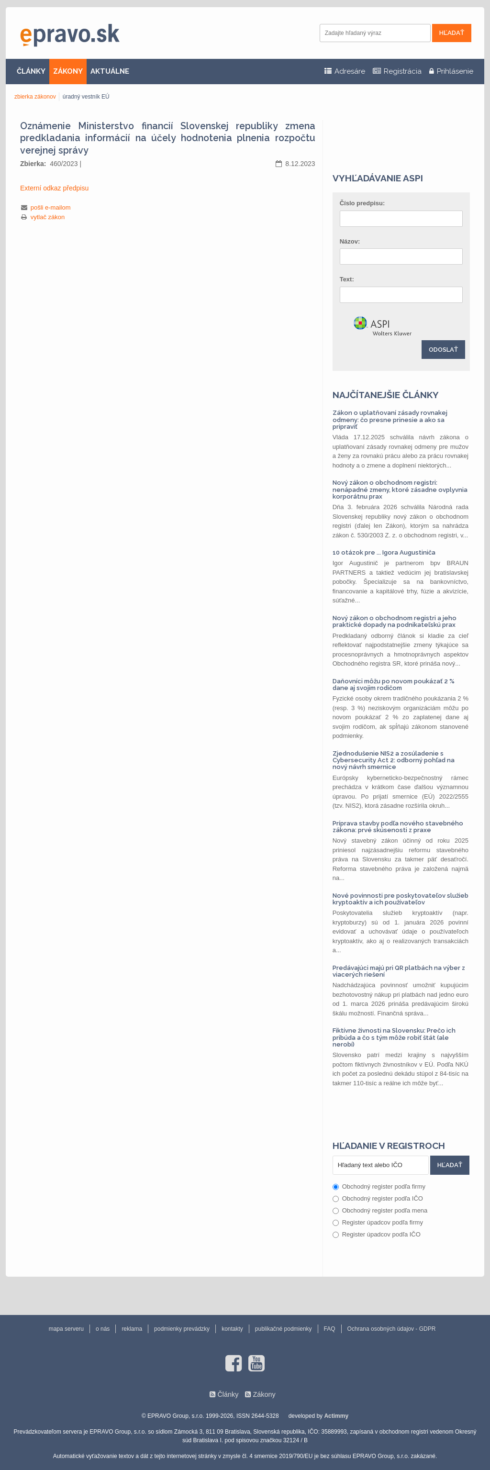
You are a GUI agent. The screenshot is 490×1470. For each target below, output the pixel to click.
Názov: (350, 241)
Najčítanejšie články (386, 395)
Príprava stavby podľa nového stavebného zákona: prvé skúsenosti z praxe (398, 827)
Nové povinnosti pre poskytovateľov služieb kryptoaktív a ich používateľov (400, 899)
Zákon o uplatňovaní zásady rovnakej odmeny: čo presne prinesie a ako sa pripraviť (390, 419)
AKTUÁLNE (109, 71)
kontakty (232, 1328)
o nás (103, 1328)
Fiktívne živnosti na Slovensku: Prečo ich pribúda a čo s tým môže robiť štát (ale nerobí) (394, 1037)
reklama (132, 1328)
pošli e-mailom (51, 207)
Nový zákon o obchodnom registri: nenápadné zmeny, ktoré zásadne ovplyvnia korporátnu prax (400, 489)
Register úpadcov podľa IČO (377, 1234)
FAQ (329, 1328)
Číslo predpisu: (362, 203)
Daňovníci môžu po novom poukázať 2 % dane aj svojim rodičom (394, 684)
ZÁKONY (68, 71)
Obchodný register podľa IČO (378, 1198)
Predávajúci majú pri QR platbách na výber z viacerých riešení (399, 971)
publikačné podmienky (283, 1328)
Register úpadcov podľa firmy (378, 1222)
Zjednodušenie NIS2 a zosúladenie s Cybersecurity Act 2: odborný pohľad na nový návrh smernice (394, 760)
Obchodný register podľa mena (380, 1210)
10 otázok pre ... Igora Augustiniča (384, 552)
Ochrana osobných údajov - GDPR (391, 1328)
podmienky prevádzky (182, 1328)
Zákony (264, 1394)
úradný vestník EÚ (86, 96)
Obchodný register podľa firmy (379, 1186)
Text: (347, 279)
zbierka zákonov (35, 96)
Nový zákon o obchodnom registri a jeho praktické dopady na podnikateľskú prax (395, 621)
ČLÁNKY (31, 71)
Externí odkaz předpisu (54, 188)
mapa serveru (66, 1328)
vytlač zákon (48, 217)
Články (227, 1394)
